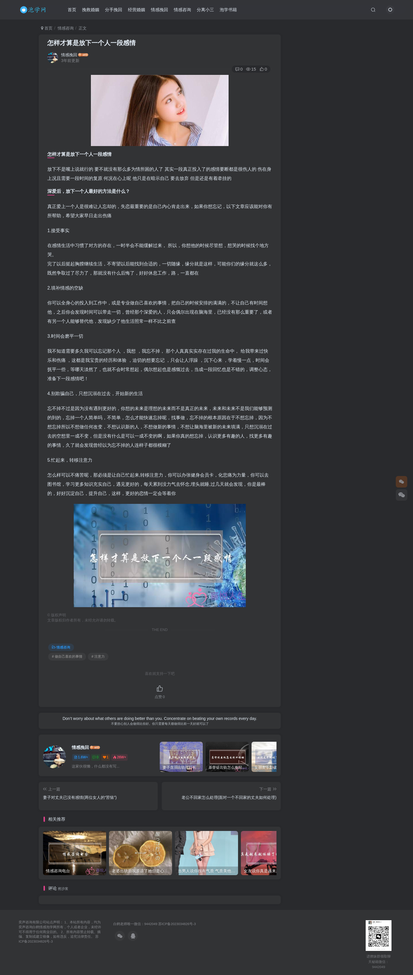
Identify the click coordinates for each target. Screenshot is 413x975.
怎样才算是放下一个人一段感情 (91, 42)
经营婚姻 (136, 9)
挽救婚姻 (90, 9)
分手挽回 (113, 9)
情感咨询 (182, 9)
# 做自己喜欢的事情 (67, 656)
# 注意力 (98, 656)
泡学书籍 (228, 9)
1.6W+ (81, 757)
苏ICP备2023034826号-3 (177, 924)
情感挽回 (159, 9)
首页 (72, 9)
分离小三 (205, 9)
